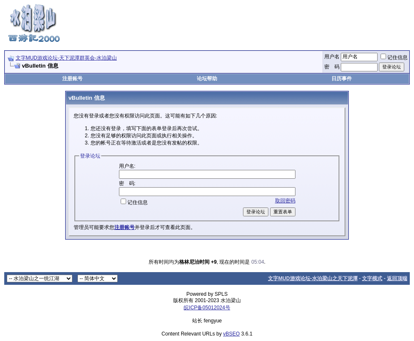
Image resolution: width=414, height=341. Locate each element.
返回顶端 (397, 278)
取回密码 (285, 201)
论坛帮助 (207, 79)
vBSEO (231, 334)
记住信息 (394, 57)
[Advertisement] (256, 22)
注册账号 (72, 79)
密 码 (331, 67)
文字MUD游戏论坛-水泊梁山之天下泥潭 (312, 278)
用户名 (331, 57)
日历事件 (341, 79)
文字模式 (372, 278)
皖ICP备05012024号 (207, 308)
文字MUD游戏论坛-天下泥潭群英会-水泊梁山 (66, 58)
